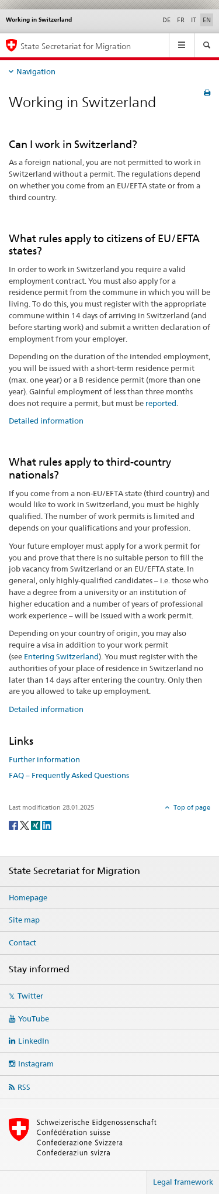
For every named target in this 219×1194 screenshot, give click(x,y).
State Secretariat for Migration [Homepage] (75, 46)
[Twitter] (25, 824)
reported (160, 403)
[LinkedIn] (46, 824)
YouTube (33, 1018)
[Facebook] (14, 824)
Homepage (28, 897)
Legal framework (183, 1181)
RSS (24, 1087)
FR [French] (181, 20)
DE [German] (166, 20)
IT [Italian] (193, 20)
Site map (24, 919)
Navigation (35, 71)
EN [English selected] (207, 20)
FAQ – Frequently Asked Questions (69, 775)
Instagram (36, 1063)
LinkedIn (33, 1040)
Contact (22, 942)
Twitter (30, 995)
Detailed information (46, 420)
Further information (44, 759)
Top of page (191, 807)
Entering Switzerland (61, 656)
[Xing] (36, 824)
